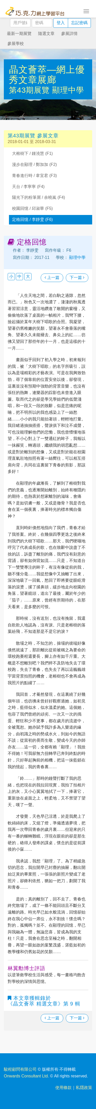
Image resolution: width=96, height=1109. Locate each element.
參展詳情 (69, 33)
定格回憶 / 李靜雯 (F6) (32, 219)
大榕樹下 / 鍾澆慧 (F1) (32, 153)
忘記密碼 (79, 23)
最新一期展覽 (19, 33)
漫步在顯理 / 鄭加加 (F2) (34, 164)
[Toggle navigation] (86, 10)
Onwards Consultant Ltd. (26, 1076)
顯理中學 (68, 90)
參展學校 (15, 43)
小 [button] (11, 276)
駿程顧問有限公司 (20, 1069)
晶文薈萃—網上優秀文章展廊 (47, 74)
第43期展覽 (30, 90)
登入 (61, 23)
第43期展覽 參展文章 (33, 135)
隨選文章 (46, 33)
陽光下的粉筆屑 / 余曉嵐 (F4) (38, 197)
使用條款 (63, 1087)
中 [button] (19, 276)
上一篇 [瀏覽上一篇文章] (52, 277)
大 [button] (28, 276)
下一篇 (77, 277)
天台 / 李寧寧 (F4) (28, 186)
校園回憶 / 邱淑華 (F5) (32, 208)
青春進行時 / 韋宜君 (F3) (34, 175)
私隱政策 (84, 1087)
